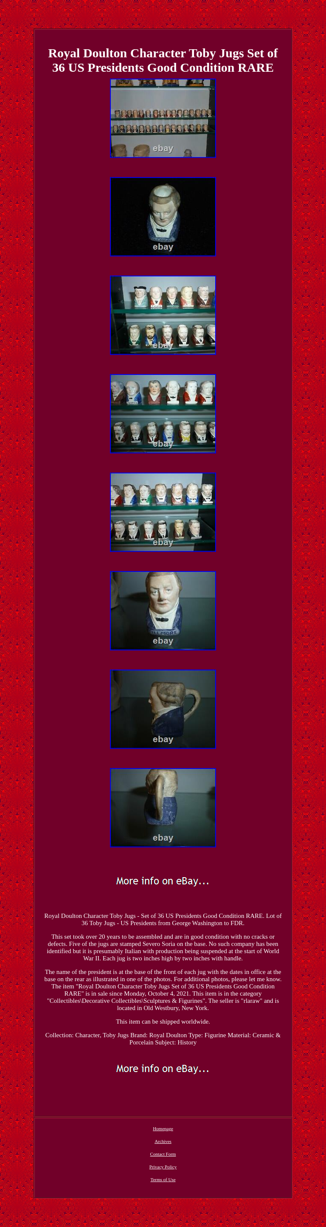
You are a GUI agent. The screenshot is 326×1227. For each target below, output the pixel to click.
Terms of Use (162, 1179)
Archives (163, 1141)
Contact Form (163, 1154)
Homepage (163, 1128)
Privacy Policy (163, 1166)
